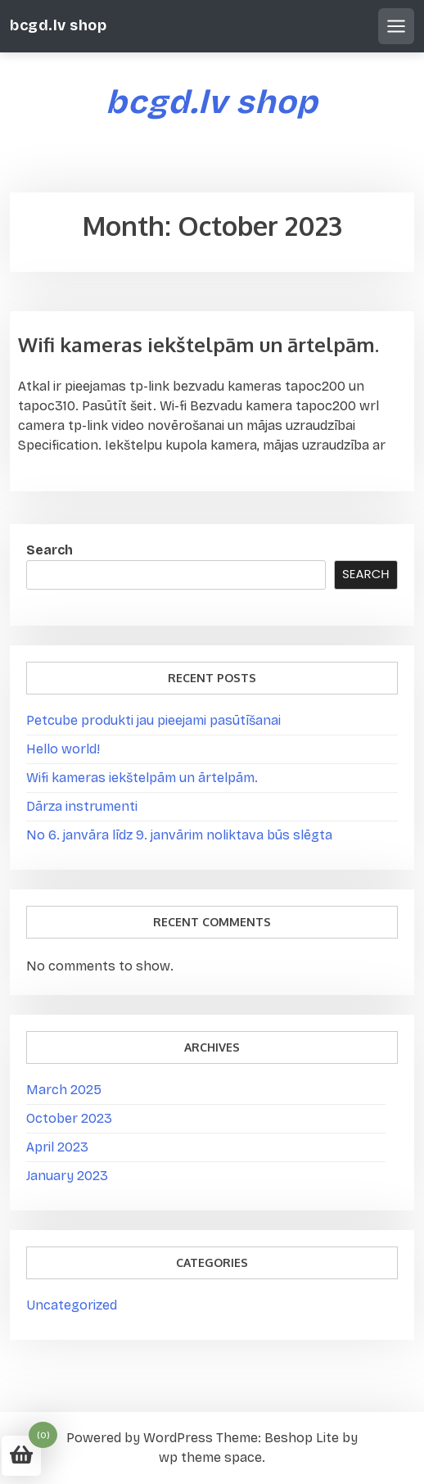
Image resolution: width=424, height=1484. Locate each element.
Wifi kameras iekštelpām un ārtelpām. (198, 344)
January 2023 (67, 1175)
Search (49, 550)
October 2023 (69, 1118)
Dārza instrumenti (82, 806)
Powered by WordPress (139, 1438)
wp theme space (210, 1457)
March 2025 (63, 1089)
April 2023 (57, 1147)
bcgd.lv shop (58, 25)
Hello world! (63, 749)
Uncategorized (71, 1305)
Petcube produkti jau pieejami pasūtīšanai (153, 720)
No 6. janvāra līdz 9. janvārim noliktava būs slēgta (179, 835)
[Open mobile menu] (396, 26)
